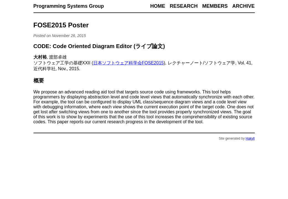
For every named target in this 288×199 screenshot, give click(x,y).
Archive (243, 6)
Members (215, 6)
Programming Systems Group (68, 6)
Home (157, 6)
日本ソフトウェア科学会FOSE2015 (128, 63)
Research (184, 6)
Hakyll (250, 138)
